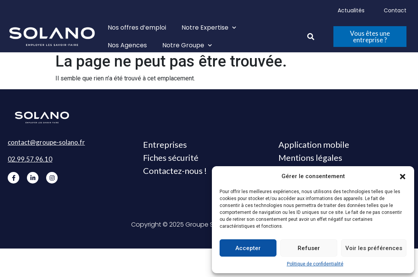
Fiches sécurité (170, 157)
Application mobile (313, 144)
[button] (402, 176)
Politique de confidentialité (315, 264)
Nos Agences (127, 45)
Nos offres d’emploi (137, 27)
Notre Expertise (209, 27)
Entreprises (165, 144)
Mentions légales (310, 157)
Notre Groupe (187, 45)
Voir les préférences (373, 248)
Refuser (309, 248)
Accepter (248, 248)
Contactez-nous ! (175, 170)
